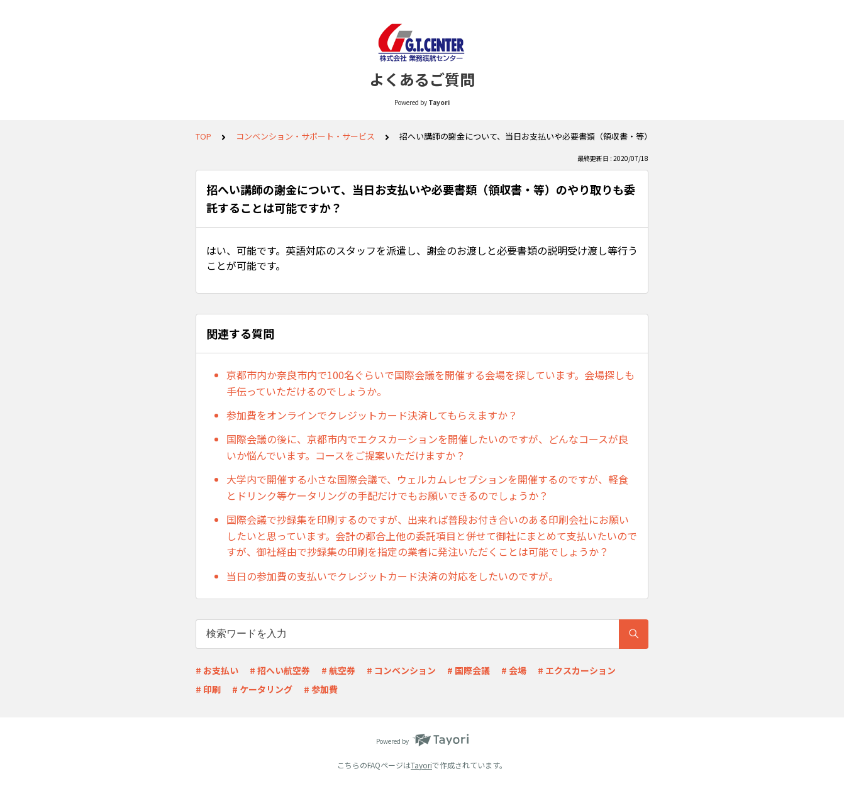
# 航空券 (338, 670)
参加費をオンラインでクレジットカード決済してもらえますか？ (372, 415)
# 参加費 (321, 689)
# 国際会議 (468, 670)
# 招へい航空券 (280, 670)
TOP (203, 136)
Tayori (421, 765)
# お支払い (217, 670)
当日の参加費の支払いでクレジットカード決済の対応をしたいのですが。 (392, 576)
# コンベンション (401, 670)
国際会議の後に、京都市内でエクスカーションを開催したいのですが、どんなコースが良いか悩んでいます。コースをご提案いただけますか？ (427, 447)
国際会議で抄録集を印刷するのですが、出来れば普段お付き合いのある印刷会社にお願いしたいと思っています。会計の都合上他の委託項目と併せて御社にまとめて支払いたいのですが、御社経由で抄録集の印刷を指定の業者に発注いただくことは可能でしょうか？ (431, 535)
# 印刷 (208, 689)
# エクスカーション (577, 670)
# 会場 (513, 670)
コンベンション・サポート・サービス (305, 136)
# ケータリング (262, 689)
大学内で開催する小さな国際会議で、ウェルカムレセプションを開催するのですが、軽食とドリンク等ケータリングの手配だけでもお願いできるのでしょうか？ (427, 487)
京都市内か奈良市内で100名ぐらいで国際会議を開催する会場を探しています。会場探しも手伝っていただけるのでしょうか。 (430, 383)
